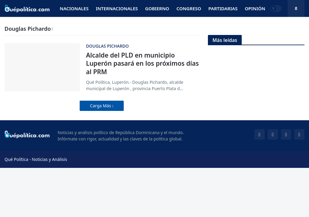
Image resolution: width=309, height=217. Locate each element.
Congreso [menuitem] (189, 8)
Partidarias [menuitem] (223, 8)
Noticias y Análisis (49, 159)
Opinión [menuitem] (255, 8)
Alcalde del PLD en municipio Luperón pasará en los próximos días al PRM (142, 63)
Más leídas (224, 40)
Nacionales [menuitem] (74, 8)
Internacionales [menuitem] (117, 8)
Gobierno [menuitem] (157, 8)
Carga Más (101, 105)
